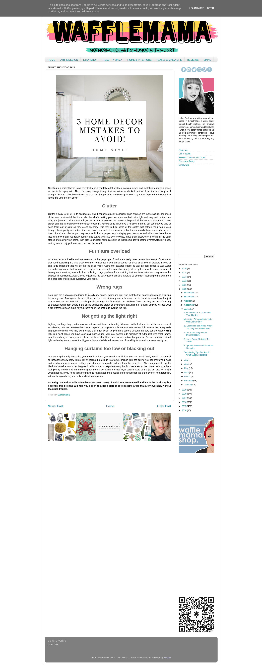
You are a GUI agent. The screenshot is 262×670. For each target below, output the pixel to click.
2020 (184, 289)
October (188, 301)
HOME (51, 59)
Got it (210, 8)
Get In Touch (184, 154)
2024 (184, 272)
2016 (184, 402)
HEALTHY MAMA (112, 59)
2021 (184, 285)
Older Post (164, 406)
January (188, 384)
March (187, 376)
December (189, 293)
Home (110, 406)
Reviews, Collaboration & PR (192, 157)
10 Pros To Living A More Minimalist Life (195, 333)
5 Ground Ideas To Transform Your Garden (197, 313)
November (189, 297)
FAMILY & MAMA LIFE (169, 59)
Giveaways (184, 165)
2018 (184, 394)
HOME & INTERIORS (139, 59)
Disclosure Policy (187, 161)
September (189, 305)
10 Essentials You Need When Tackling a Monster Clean (198, 327)
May (186, 368)
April (186, 372)
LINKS (207, 59)
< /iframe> (195, 210)
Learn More (196, 8)
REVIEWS (193, 59)
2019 (184, 390)
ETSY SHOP (90, 59)
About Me (183, 150)
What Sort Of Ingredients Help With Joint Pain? (198, 320)
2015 (184, 406)
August (187, 309)
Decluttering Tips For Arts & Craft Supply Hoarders (196, 353)
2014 (184, 410)
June (186, 364)
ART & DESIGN (69, 59)
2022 (184, 281)
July (186, 360)
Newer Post (55, 406)
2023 (184, 277)
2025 (184, 268)
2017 (184, 398)
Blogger (167, 657)
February (188, 380)
